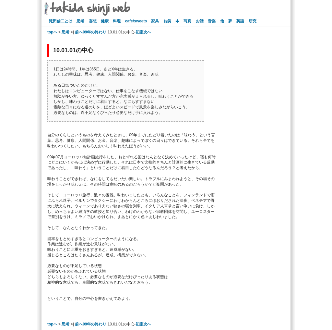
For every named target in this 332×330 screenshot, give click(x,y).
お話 (200, 21)
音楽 (212, 21)
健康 (105, 21)
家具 (155, 21)
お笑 (167, 21)
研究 (252, 21)
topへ (52, 32)
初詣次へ (143, 32)
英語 (240, 21)
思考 (80, 21)
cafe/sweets (136, 21)
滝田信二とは (60, 21)
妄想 (93, 21)
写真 (187, 21)
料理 (117, 21)
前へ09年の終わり (90, 32)
